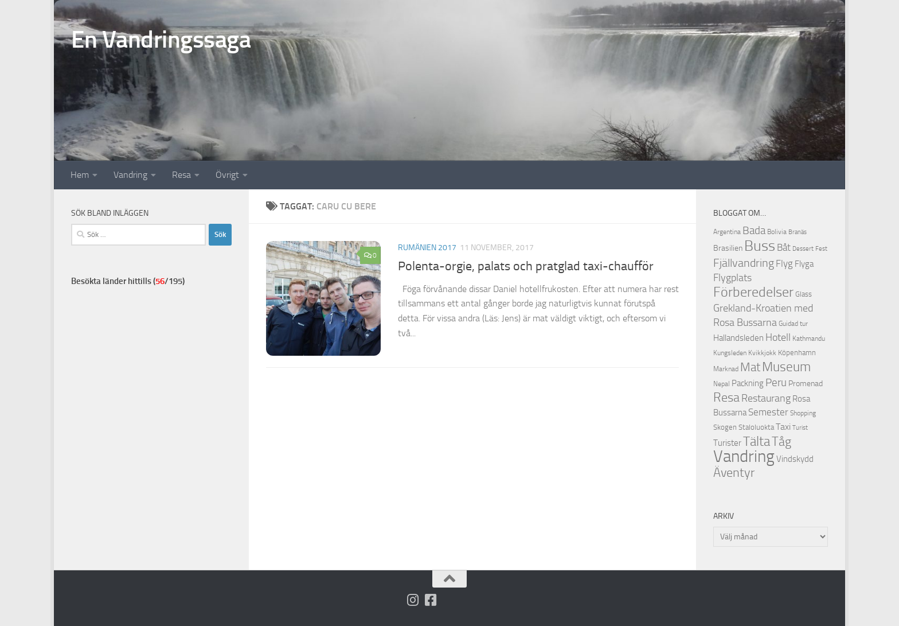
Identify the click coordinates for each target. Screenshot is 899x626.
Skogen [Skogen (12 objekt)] (725, 427)
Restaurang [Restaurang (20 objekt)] (766, 398)
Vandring (130, 174)
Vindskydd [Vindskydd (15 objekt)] (795, 459)
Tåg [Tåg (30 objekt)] (781, 441)
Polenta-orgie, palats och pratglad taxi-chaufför (526, 266)
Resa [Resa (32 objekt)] (726, 397)
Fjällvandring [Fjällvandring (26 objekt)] (743, 263)
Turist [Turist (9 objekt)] (800, 427)
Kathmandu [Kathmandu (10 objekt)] (808, 339)
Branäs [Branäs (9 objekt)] (797, 232)
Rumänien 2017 (427, 247)
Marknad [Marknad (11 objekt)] (725, 368)
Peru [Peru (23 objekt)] (776, 382)
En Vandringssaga (161, 39)
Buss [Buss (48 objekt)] (759, 246)
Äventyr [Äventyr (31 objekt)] (734, 472)
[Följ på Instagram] (413, 599)
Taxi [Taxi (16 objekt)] (783, 426)
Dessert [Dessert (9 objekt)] (803, 248)
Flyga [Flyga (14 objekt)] (804, 264)
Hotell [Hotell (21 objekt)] (778, 337)
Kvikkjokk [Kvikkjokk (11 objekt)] (762, 352)
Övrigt (227, 174)
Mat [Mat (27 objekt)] (750, 367)
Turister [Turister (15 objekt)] (727, 443)
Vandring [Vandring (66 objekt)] (744, 456)
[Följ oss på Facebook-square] (430, 599)
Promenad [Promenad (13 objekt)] (805, 383)
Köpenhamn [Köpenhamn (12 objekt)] (797, 352)
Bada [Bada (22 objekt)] (753, 230)
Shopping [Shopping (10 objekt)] (803, 413)
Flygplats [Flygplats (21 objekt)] (732, 277)
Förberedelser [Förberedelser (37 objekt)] (753, 292)
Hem (80, 174)
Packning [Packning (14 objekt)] (748, 383)
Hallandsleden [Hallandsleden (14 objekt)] (738, 338)
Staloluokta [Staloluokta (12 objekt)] (756, 427)
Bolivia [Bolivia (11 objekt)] (777, 231)
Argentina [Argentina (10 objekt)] (727, 232)
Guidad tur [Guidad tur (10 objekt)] (793, 324)
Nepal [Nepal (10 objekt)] (721, 384)
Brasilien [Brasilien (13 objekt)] (727, 248)
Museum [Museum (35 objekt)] (786, 367)
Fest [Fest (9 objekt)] (821, 248)
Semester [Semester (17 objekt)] (768, 412)
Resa (181, 174)
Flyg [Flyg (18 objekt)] (784, 263)
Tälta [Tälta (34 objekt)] (756, 441)
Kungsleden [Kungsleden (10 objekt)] (729, 353)
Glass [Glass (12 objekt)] (803, 294)
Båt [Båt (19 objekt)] (784, 247)
